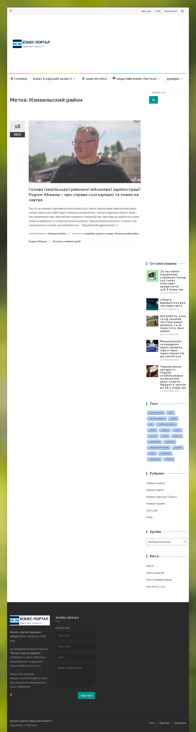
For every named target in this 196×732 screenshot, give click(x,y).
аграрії (153, 430)
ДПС (171, 412)
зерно (165, 436)
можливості (155, 441)
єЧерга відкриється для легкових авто (173, 302)
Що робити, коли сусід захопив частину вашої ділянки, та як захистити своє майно (173, 324)
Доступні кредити (157, 418)
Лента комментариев (159, 579)
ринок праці (155, 459)
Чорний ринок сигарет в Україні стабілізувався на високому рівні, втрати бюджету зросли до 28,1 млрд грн (173, 377)
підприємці (165, 453)
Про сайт (152, 510)
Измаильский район (127, 233)
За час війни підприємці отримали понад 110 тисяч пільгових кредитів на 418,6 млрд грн (173, 280)
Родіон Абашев (38, 241)
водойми (90, 233)
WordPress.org (155, 586)
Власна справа (156, 412)
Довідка (173, 79)
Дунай (173, 418)
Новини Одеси (155, 489)
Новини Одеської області (161, 496)
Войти (150, 566)
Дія (151, 424)
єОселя (169, 459)
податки (178, 447)
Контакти (171, 11)
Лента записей (155, 572)
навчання (170, 441)
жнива (110, 233)
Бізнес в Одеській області (52, 79)
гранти (177, 430)
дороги (100, 233)
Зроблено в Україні (167, 424)
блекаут (165, 430)
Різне (149, 517)
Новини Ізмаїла (57, 233)
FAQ (158, 11)
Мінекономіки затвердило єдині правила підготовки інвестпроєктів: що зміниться (172, 349)
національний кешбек (159, 447)
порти (152, 453)
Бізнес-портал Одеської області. (31, 720)
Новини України (155, 503)
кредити (177, 436)
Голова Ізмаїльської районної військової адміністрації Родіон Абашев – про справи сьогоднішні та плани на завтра (84, 194)
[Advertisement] (120, 44)
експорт (153, 436)
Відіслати (86, 695)
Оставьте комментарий (66, 241)
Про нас (146, 11)
